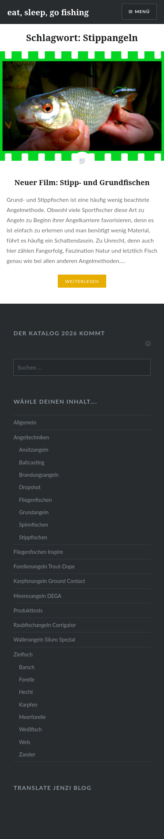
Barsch (27, 667)
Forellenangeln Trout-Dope (44, 566)
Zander (27, 754)
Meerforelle (32, 717)
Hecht (26, 692)
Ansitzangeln (33, 450)
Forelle (27, 679)
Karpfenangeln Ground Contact (49, 581)
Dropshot (29, 487)
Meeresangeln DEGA (37, 596)
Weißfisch (30, 729)
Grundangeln (33, 512)
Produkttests (28, 610)
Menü (142, 11)
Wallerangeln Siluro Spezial (44, 639)
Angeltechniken (31, 437)
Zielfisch (22, 654)
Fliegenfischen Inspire (38, 552)
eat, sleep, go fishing (48, 12)
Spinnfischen (33, 525)
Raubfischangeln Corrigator (44, 625)
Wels (24, 742)
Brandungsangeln (39, 475)
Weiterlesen (82, 281)
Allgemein (24, 422)
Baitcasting (31, 462)
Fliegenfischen (35, 500)
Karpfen (28, 705)
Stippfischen (33, 537)
